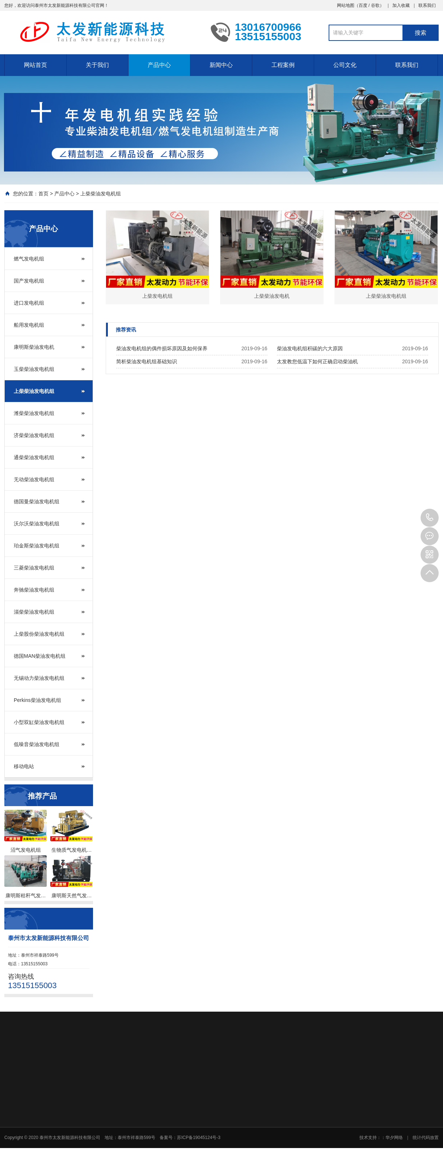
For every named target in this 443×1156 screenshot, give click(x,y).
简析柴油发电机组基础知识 (146, 361)
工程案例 (283, 65)
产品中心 (159, 65)
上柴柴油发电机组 (100, 193)
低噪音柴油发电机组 (36, 744)
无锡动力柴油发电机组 (39, 678)
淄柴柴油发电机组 (34, 612)
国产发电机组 (29, 281)
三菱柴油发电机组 (34, 568)
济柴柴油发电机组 (34, 435)
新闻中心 (221, 65)
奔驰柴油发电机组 (34, 590)
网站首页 (35, 65)
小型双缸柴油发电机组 (39, 722)
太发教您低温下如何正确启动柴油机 (317, 361)
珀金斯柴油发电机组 (36, 546)
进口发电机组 (29, 303)
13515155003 (430, 518)
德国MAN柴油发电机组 (40, 656)
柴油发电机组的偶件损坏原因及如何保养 (161, 348)
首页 (43, 193)
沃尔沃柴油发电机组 (36, 523)
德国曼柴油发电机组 (36, 501)
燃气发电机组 (29, 259)
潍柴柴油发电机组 (34, 413)
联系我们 (427, 5)
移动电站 (24, 766)
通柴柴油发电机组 (34, 457)
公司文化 (344, 65)
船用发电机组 (29, 325)
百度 (363, 5)
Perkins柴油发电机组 (37, 700)
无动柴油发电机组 (34, 479)
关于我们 (97, 65)
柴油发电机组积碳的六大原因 (310, 348)
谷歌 (375, 5)
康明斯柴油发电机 (34, 347)
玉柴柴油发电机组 (34, 369)
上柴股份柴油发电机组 (39, 634)
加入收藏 (401, 5)
